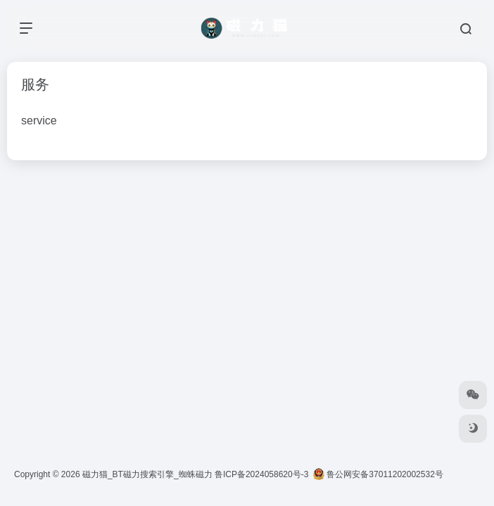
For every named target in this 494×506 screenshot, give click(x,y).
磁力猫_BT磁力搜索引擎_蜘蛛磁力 (147, 474)
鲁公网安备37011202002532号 (378, 474)
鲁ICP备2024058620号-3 (261, 474)
